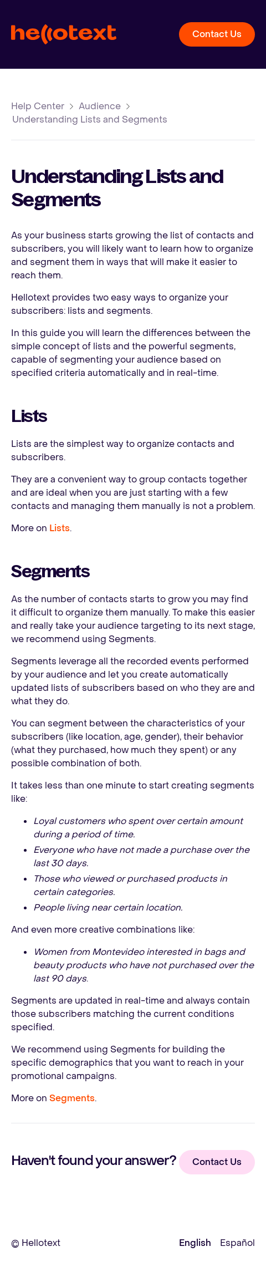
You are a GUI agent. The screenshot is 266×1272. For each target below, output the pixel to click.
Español (237, 1243)
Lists (59, 528)
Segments (72, 1098)
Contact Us (217, 34)
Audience (100, 106)
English (195, 1243)
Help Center (37, 106)
